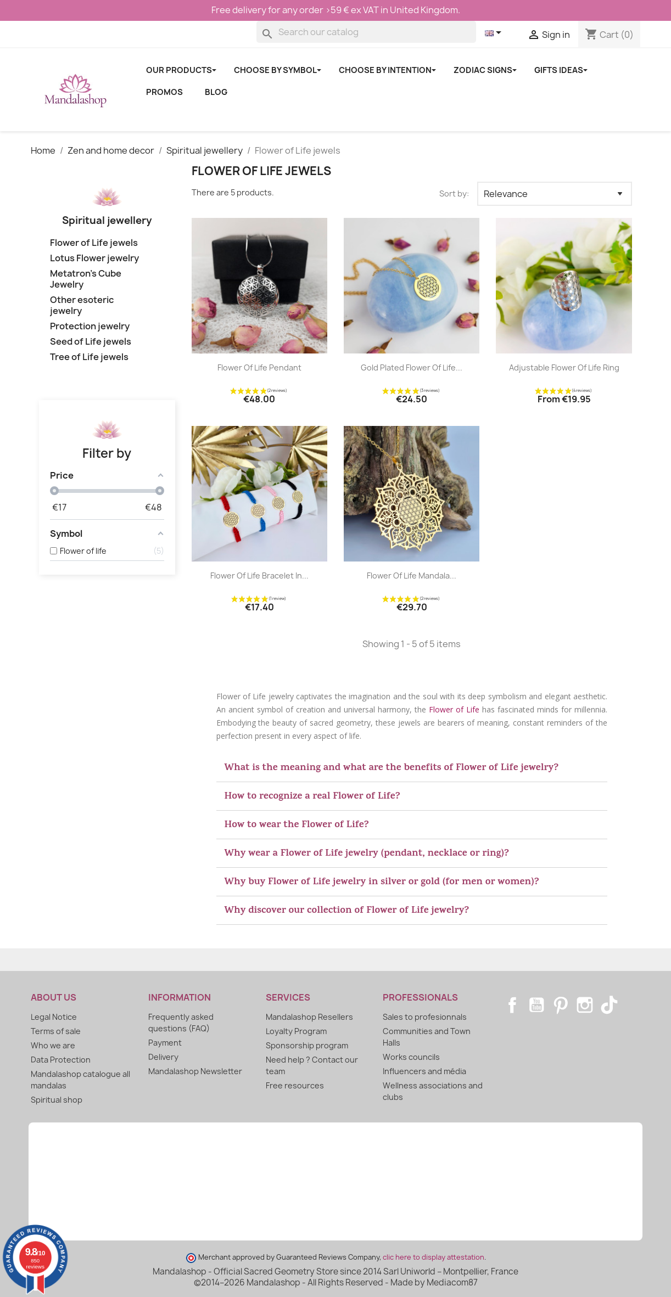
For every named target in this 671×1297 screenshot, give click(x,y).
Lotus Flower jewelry (94, 258)
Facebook (512, 1005)
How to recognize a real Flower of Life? (312, 797)
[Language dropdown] (495, 33)
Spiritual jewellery (107, 220)
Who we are (53, 1045)
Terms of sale (56, 1031)
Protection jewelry (90, 326)
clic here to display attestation (433, 1257)
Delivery (163, 1057)
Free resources (295, 1085)
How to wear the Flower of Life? (297, 825)
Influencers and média (424, 1071)
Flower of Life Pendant (259, 367)
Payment (165, 1042)
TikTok (609, 1005)
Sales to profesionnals (425, 1017)
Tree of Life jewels (89, 357)
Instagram (585, 1005)
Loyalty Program (296, 1031)
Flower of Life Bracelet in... (259, 575)
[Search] (366, 32)
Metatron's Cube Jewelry (85, 279)
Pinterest (561, 1005)
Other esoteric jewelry (82, 305)
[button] (412, 768)
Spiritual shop (56, 1099)
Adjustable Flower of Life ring (564, 367)
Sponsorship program (307, 1045)
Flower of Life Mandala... (411, 575)
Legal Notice (54, 1017)
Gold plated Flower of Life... (411, 367)
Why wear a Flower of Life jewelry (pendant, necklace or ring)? (367, 854)
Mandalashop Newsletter (195, 1071)
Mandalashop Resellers (309, 1017)
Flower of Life (454, 709)
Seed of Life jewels (90, 341)
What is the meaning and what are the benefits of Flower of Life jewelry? (392, 768)
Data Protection (61, 1059)
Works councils (411, 1057)
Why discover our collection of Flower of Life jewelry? (347, 911)
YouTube (536, 1005)
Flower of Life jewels (94, 243)
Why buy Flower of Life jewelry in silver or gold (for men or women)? (382, 882)
